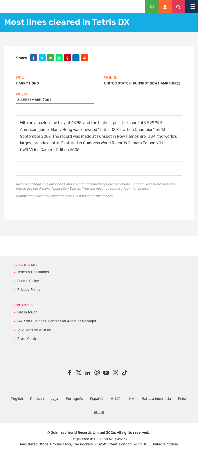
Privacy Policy (28, 289)
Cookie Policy (28, 281)
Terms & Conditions (33, 272)
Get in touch (27, 312)
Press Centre (27, 338)
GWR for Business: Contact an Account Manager (56, 321)
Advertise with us (36, 330)
